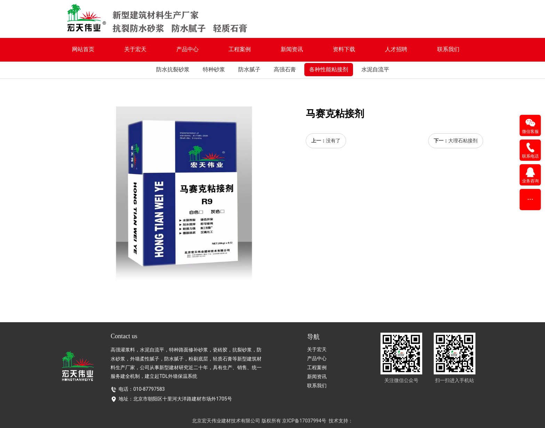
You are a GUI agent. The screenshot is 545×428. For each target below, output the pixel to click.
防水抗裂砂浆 (173, 69)
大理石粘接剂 (463, 140)
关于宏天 (135, 49)
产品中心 (187, 49)
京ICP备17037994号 (304, 420)
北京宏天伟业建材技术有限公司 (226, 420)
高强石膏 (285, 69)
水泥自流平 (375, 69)
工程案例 (240, 49)
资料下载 (344, 49)
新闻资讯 (292, 49)
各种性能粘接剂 (328, 69)
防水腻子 (249, 69)
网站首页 (83, 49)
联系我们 (448, 49)
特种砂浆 (214, 69)
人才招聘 (396, 49)
